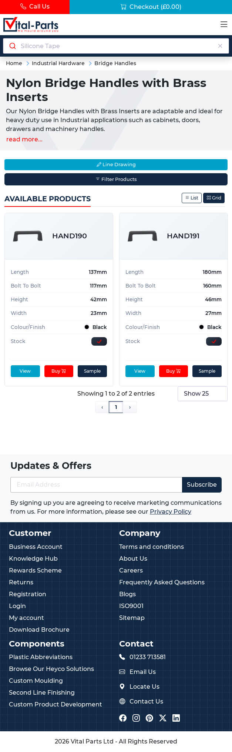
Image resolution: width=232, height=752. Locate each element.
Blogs (127, 594)
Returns (21, 582)
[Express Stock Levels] (99, 341)
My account (26, 617)
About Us (133, 558)
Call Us (35, 6)
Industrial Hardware (58, 63)
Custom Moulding (36, 680)
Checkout (151, 6)
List (191, 198)
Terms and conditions (151, 546)
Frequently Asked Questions (162, 582)
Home (14, 63)
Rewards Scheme (35, 570)
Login (17, 606)
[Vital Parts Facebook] (123, 718)
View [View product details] (25, 371)
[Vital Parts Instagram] (136, 718)
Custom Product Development (55, 704)
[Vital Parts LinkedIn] (176, 718)
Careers (131, 570)
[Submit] (12, 45)
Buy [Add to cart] (58, 371)
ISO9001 (131, 606)
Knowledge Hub (33, 558)
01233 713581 (148, 657)
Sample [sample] (92, 371)
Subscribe (202, 484)
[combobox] (116, 46)
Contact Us (146, 701)
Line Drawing (116, 164)
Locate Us (144, 686)
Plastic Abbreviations (41, 657)
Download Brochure (39, 629)
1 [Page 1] (116, 407)
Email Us (143, 671)
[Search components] (116, 45)
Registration (27, 594)
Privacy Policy (170, 511)
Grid (213, 198)
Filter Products (116, 179)
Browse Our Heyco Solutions (51, 668)
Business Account (36, 546)
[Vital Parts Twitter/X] (163, 718)
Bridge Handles (115, 63)
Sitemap (132, 617)
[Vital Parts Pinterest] (149, 718)
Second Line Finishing (42, 692)
